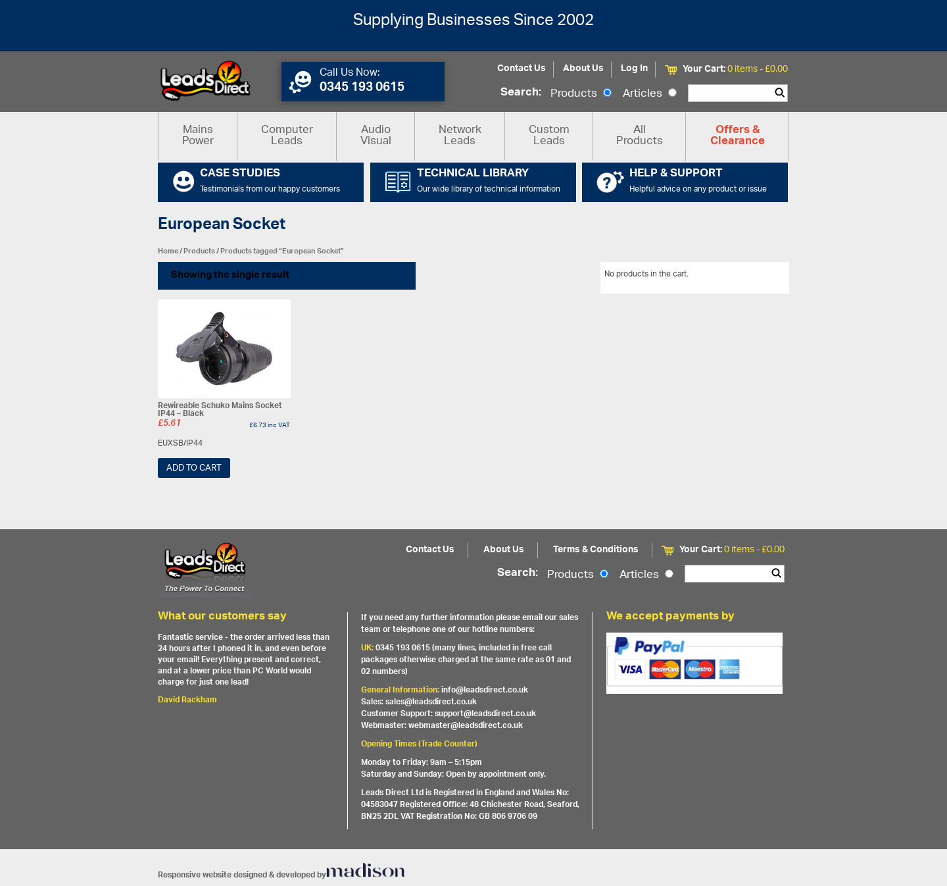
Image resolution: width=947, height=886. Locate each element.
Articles (650, 94)
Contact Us (521, 69)
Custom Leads (549, 135)
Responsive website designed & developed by (281, 875)
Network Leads (460, 135)
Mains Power (198, 135)
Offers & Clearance (737, 136)
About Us (583, 69)
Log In (634, 69)
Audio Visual (375, 135)
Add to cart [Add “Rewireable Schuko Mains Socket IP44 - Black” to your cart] (194, 468)
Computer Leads (287, 135)
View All (765, 276)
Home (168, 251)
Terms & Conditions (596, 550)
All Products (639, 135)
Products (581, 94)
